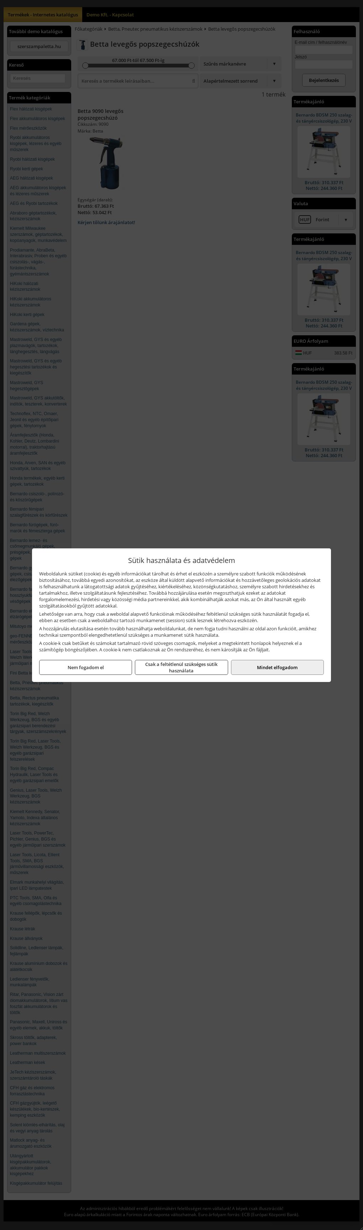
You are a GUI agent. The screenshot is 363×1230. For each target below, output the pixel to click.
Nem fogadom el (86, 667)
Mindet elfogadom (277, 667)
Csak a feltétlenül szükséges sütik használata (181, 667)
